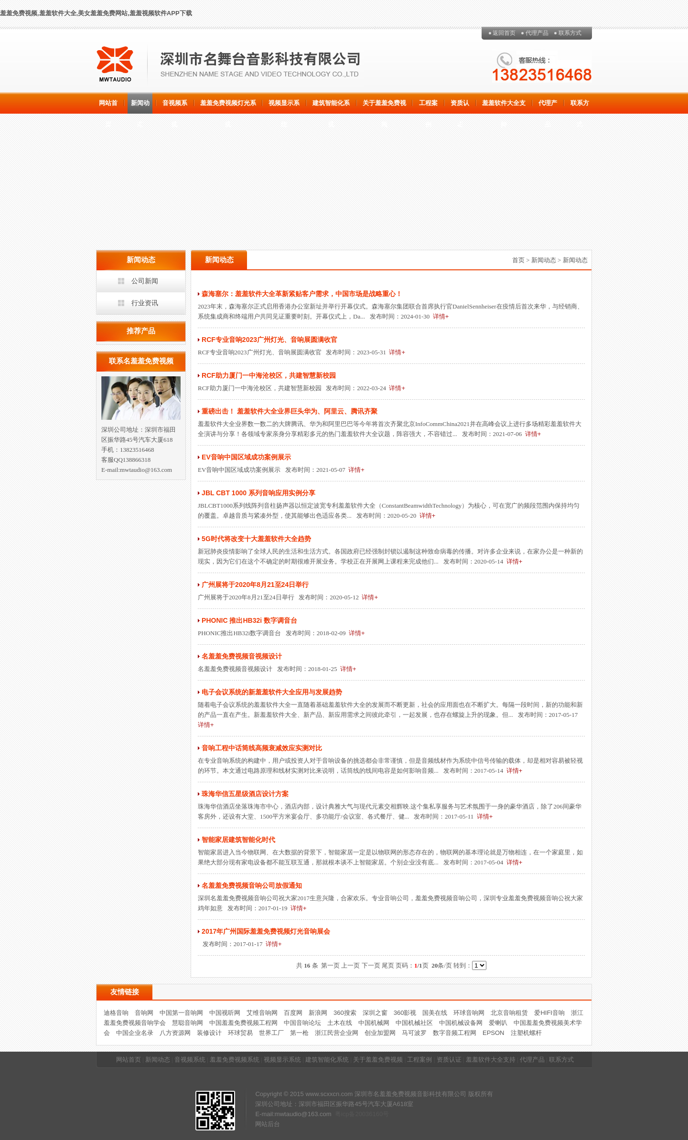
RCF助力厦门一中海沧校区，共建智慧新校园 (269, 375)
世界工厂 (271, 1032)
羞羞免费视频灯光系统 (228, 106)
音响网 (144, 1012)
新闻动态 (140, 106)
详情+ (441, 316)
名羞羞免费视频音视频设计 (242, 656)
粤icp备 (345, 1114)
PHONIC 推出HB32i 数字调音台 (249, 620)
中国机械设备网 (461, 1022)
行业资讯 (144, 303)
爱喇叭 (498, 1022)
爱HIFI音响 (549, 1012)
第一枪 (299, 1032)
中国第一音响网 (181, 1012)
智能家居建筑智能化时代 (238, 839)
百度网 (293, 1012)
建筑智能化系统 (331, 106)
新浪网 (318, 1012)
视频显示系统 (284, 106)
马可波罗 (414, 1032)
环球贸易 (240, 1032)
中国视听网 (224, 1012)
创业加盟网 (380, 1032)
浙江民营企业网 (336, 1032)
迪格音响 (116, 1012)
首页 (518, 260)
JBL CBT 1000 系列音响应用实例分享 (258, 493)
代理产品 (537, 33)
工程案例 (428, 106)
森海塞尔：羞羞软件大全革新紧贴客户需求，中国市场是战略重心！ (302, 294)
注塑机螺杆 (526, 1032)
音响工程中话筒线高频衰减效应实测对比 (262, 748)
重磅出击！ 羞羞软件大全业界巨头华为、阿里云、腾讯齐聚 (289, 411)
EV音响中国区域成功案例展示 (246, 457)
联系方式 (570, 33)
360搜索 (344, 1012)
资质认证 (460, 106)
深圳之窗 (375, 1012)
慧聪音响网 (187, 1022)
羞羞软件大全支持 (504, 106)
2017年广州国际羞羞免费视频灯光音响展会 (266, 931)
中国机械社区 (414, 1022)
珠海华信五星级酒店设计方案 (245, 794)
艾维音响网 (262, 1012)
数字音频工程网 (454, 1032)
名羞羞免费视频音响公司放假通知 (252, 885)
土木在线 (339, 1022)
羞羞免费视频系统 (234, 1059)
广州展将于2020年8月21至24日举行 (255, 584)
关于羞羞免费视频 (384, 106)
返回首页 (504, 33)
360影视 (405, 1012)
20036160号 (372, 1114)
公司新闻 (144, 281)
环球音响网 (468, 1012)
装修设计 (209, 1032)
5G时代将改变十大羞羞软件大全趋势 (256, 539)
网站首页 (108, 106)
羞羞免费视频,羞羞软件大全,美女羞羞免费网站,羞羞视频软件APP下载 (96, 13)
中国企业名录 (134, 1032)
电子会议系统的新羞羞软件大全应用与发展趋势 (272, 692)
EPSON (494, 1032)
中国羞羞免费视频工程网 (243, 1022)
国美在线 (434, 1012)
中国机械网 (373, 1022)
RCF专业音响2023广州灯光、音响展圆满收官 (269, 339)
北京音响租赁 (509, 1012)
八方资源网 (175, 1032)
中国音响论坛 (302, 1022)
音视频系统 (174, 106)
